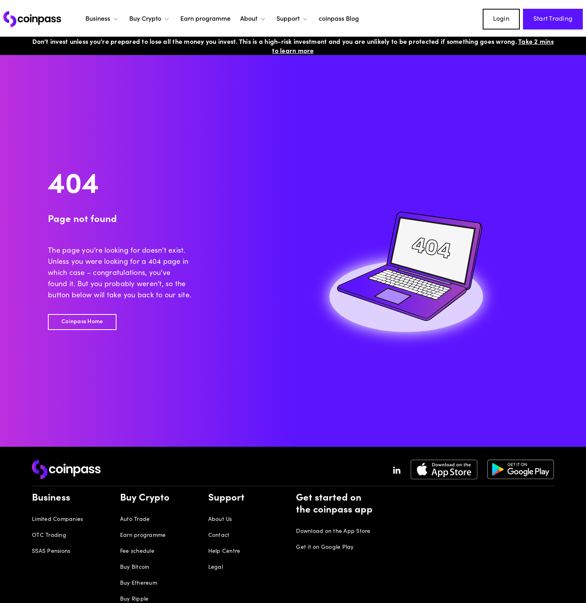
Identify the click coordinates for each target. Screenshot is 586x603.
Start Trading (552, 19)
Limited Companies (57, 519)
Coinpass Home (82, 322)
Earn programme (205, 19)
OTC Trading (49, 535)
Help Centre (224, 551)
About (253, 19)
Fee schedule (137, 551)
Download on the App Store (333, 531)
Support (292, 19)
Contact (219, 535)
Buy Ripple (134, 599)
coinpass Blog (339, 19)
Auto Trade (135, 519)
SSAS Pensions (51, 551)
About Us (220, 519)
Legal (215, 567)
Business (102, 19)
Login (501, 19)
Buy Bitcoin (135, 567)
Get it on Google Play (324, 547)
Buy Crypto (150, 19)
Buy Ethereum (138, 583)
